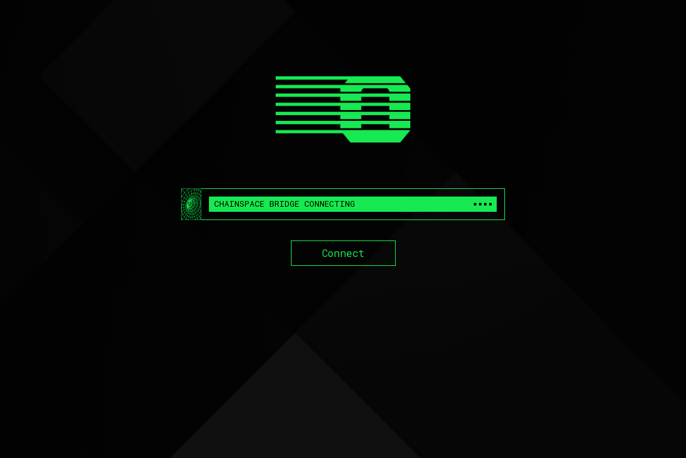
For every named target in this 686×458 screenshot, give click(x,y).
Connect (343, 253)
